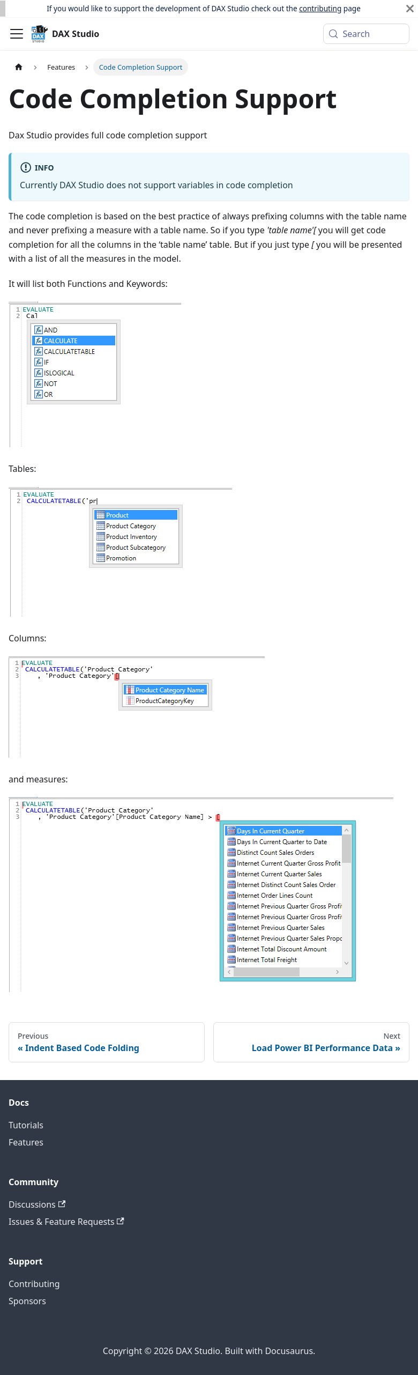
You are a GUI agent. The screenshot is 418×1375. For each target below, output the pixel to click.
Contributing (34, 1284)
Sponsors (27, 1301)
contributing (320, 8)
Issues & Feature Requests (66, 1222)
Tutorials (26, 1125)
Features (26, 1142)
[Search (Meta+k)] (366, 34)
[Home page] (19, 66)
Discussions (37, 1204)
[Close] (410, 8)
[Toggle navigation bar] (17, 34)
